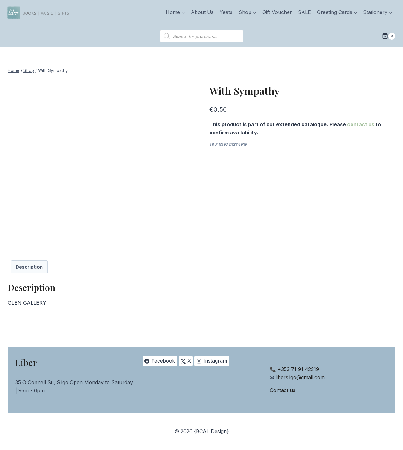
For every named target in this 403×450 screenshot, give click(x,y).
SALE (304, 12)
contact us (360, 124)
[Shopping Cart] (388, 36)
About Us (202, 12)
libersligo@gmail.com (300, 377)
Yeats (226, 12)
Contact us (282, 390)
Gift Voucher (277, 12)
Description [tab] (29, 266)
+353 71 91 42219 (298, 369)
